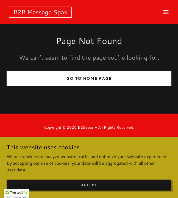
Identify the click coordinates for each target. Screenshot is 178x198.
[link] (40, 12)
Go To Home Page (89, 78)
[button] (165, 12)
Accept (89, 192)
